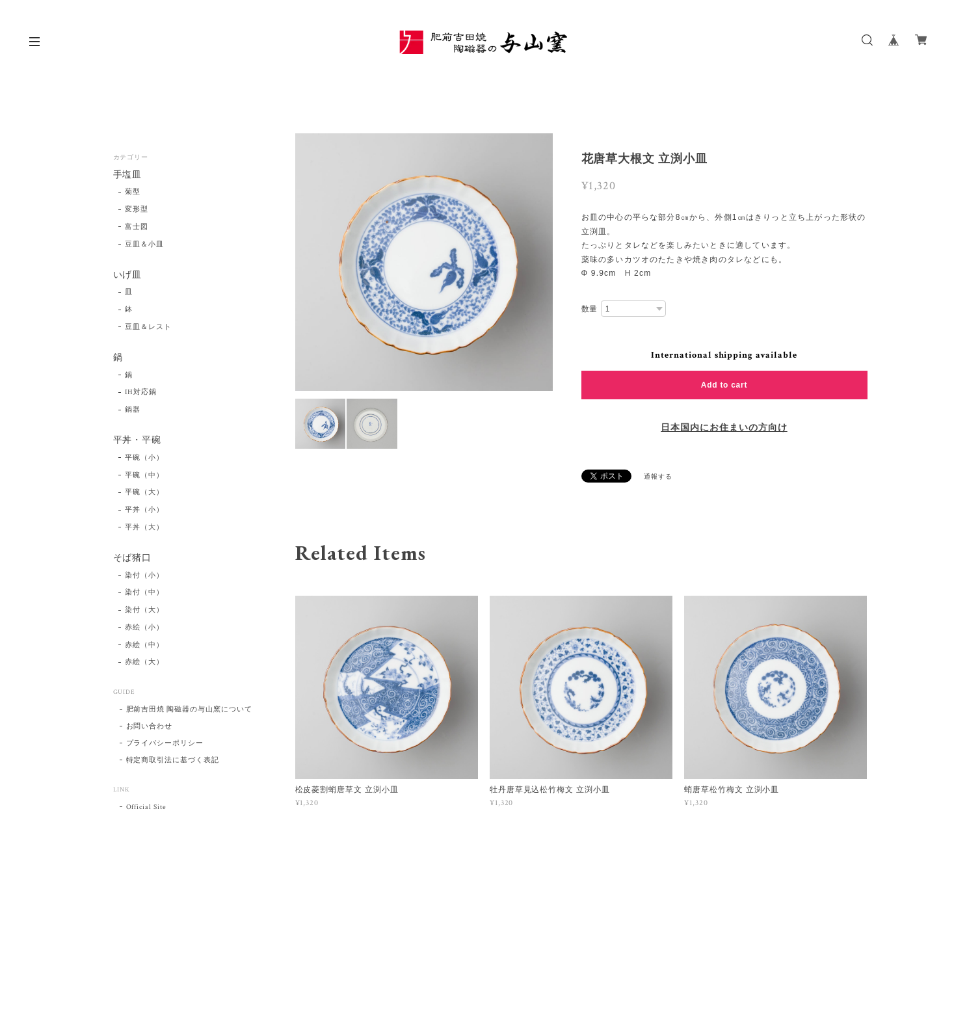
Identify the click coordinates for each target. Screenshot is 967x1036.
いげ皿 (127, 275)
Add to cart (724, 385)
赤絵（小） (144, 627)
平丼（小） (144, 509)
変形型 (136, 209)
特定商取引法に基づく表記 (173, 760)
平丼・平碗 (137, 440)
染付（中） (144, 592)
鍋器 (132, 409)
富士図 (136, 227)
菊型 (132, 191)
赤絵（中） (144, 645)
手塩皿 (127, 175)
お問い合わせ (149, 726)
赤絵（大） (144, 662)
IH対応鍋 (141, 392)
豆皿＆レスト (148, 327)
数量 (589, 308)
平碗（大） (144, 492)
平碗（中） (144, 475)
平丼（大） (144, 527)
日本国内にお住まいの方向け (724, 428)
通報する (658, 477)
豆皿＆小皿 (144, 244)
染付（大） (144, 610)
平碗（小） (144, 457)
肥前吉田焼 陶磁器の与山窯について (189, 709)
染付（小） (144, 575)
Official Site (146, 807)
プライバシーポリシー (165, 743)
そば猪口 (132, 558)
